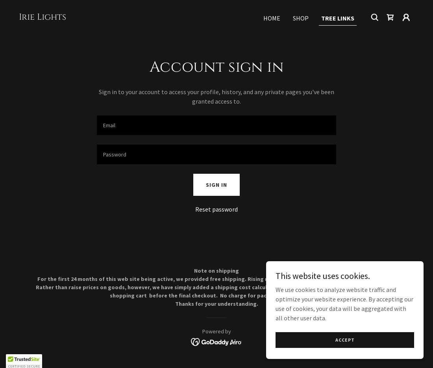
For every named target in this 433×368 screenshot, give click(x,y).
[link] (42, 17)
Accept (345, 340)
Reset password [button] (216, 209)
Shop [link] (301, 18)
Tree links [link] (337, 18)
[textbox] (216, 125)
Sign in (216, 184)
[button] (406, 17)
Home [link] (271, 18)
